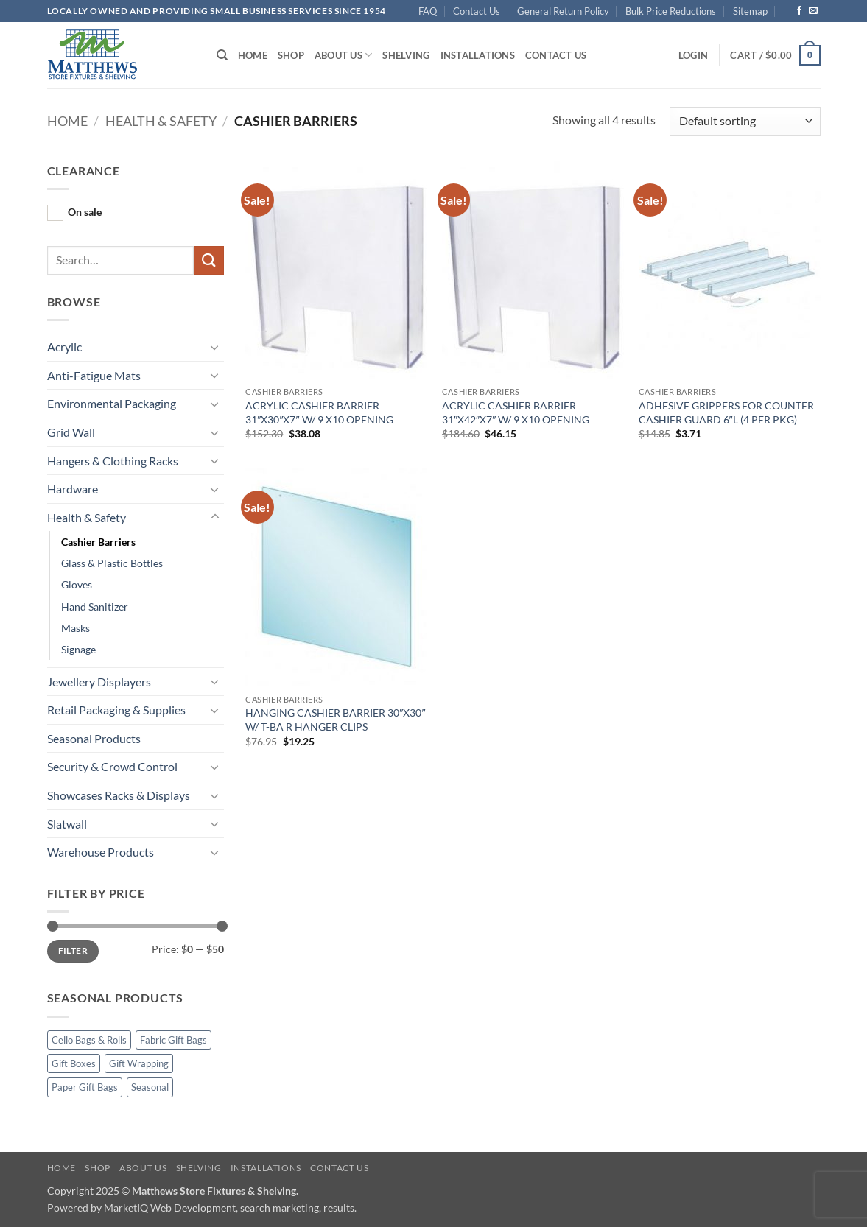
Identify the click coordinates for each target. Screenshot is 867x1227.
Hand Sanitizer (94, 606)
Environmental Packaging (111, 403)
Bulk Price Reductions (670, 11)
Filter (73, 950)
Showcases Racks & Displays (118, 795)
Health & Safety (161, 121)
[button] (693, 55)
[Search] (222, 55)
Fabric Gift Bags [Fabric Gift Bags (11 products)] (173, 1040)
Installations (477, 55)
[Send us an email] (813, 11)
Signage (78, 649)
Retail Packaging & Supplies (116, 710)
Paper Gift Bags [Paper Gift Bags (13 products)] (85, 1087)
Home (252, 55)
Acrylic (64, 347)
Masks (75, 628)
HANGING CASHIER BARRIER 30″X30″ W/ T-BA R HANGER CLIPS (335, 719)
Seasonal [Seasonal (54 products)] (150, 1087)
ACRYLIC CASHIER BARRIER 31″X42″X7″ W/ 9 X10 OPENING (515, 412)
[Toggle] (215, 347)
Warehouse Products (100, 852)
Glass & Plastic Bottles (112, 563)
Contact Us (476, 11)
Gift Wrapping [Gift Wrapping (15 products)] (139, 1063)
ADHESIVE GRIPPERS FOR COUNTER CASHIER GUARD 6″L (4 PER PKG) (726, 412)
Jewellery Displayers (99, 682)
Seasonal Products (94, 738)
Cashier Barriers (98, 541)
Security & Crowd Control (112, 766)
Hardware (72, 489)
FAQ (427, 11)
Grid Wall (71, 432)
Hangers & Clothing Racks (112, 461)
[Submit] (208, 260)
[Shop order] (745, 121)
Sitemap (750, 11)
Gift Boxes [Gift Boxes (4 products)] (74, 1063)
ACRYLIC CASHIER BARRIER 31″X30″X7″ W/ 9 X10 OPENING (319, 412)
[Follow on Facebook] (799, 11)
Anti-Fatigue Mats (94, 375)
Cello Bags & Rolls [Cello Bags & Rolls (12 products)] (89, 1040)
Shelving (405, 55)
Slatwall (67, 824)
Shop (291, 55)
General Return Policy (563, 11)
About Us (344, 55)
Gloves (76, 584)
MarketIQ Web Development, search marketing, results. (230, 1207)
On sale (85, 211)
